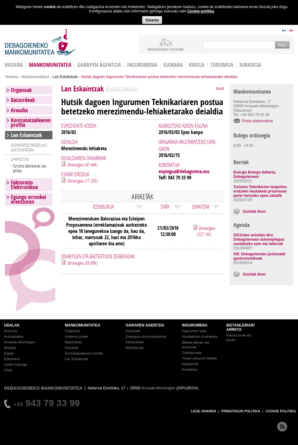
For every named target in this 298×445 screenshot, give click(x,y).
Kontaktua (189, 369)
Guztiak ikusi (254, 211)
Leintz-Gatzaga (15, 364)
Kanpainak (190, 364)
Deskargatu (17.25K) (82, 181)
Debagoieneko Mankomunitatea (40, 42)
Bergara (10, 348)
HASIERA (14, 65)
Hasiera (11, 77)
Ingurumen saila (194, 331)
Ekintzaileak (135, 342)
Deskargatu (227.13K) (206, 231)
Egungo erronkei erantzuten (28, 199)
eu (284, 30)
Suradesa (250, 65)
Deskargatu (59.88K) (82, 263)
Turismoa (221, 65)
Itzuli (220, 88)
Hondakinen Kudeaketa (199, 336)
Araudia (19, 110)
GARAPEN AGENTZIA (145, 325)
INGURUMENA (195, 325)
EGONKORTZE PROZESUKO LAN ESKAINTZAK (29, 147)
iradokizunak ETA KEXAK (165, 49)
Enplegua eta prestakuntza (146, 336)
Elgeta (9, 353)
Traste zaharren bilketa (199, 358)
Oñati (8, 370)
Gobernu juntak (76, 336)
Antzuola (10, 331)
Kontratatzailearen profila (31, 122)
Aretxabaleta (13, 336)
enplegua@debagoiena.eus (184, 171)
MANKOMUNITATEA (82, 325)
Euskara (173, 65)
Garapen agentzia (99, 65)
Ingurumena (142, 65)
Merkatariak (134, 348)
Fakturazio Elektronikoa (24, 184)
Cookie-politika (200, 11)
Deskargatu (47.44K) (82, 164)
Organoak (21, 90)
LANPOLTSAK (20, 159)
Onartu (152, 20)
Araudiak (71, 348)
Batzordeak (23, 100)
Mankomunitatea (50, 65)
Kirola (197, 65)
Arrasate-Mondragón (19, 342)
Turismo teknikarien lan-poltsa (30, 168)
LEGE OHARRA (203, 411)
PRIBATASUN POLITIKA (240, 411)
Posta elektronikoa (257, 121)
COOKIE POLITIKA (280, 411)
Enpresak (133, 331)
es (291, 30)
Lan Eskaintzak (65, 77)
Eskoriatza (12, 359)
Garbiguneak (191, 353)
